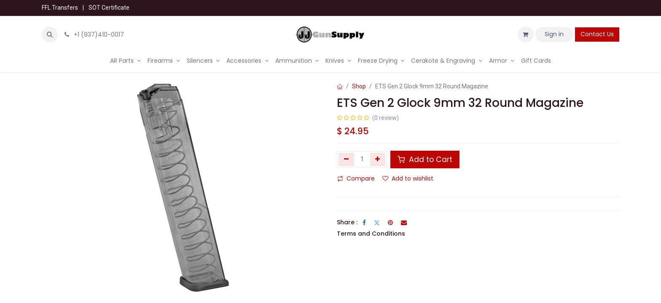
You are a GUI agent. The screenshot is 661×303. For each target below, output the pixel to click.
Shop (359, 86)
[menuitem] (125, 61)
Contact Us (597, 34)
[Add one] (378, 159)
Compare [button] (356, 178)
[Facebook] (364, 223)
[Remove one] (346, 159)
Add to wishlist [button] (407, 178)
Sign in (554, 34)
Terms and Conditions (371, 233)
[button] (50, 35)
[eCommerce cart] (526, 35)
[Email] (404, 223)
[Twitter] (377, 223)
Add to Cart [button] (425, 159)
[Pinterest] (390, 223)
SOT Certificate (109, 7)
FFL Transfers (60, 7)
